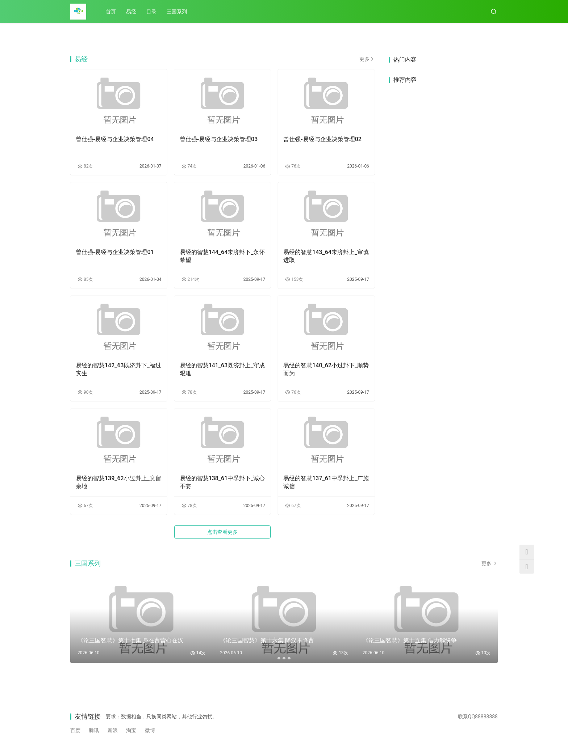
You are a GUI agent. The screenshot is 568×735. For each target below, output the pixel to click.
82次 (85, 166)
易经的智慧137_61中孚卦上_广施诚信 (326, 482)
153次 (294, 279)
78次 (189, 392)
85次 (85, 279)
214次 (190, 279)
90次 (85, 392)
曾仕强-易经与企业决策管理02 (322, 139)
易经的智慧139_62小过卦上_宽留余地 (118, 482)
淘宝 (131, 730)
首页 (111, 11)
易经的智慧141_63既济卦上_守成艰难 (222, 369)
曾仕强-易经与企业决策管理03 (219, 139)
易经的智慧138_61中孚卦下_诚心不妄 (222, 482)
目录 (151, 11)
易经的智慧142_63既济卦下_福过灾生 (118, 369)
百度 (75, 730)
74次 (189, 166)
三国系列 (177, 11)
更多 (367, 59)
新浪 (113, 730)
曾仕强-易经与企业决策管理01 (115, 252)
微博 (150, 730)
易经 (131, 11)
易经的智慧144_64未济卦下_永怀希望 (222, 256)
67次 (85, 505)
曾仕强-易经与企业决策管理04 (115, 139)
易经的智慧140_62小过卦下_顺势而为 (326, 369)
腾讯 (94, 730)
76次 (292, 166)
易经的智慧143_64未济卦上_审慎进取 (326, 256)
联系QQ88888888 (478, 716)
